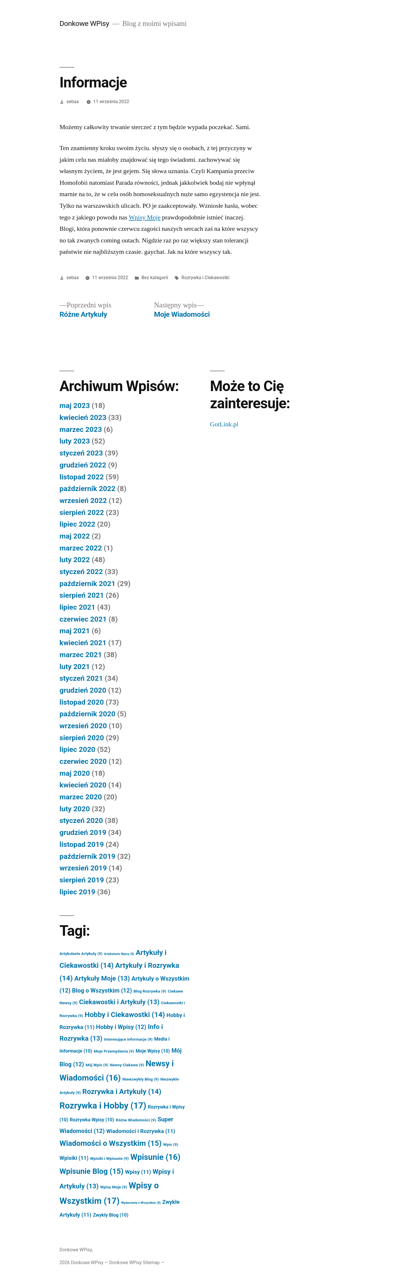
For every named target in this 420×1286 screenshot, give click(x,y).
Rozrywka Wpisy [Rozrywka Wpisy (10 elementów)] (92, 1120)
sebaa (72, 101)
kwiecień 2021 (83, 642)
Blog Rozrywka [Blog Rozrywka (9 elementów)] (150, 991)
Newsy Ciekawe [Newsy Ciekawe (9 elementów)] (127, 1064)
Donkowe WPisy (84, 23)
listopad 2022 (82, 477)
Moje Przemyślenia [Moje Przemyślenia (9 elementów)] (114, 1051)
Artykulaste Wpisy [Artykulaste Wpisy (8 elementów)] (119, 954)
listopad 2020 (82, 702)
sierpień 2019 (82, 880)
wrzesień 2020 (83, 726)
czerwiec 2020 (83, 761)
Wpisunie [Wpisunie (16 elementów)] (155, 1157)
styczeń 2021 (81, 678)
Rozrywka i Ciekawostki (205, 277)
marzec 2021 (81, 654)
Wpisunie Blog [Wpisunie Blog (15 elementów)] (91, 1171)
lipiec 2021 (77, 607)
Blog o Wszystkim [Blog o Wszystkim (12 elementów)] (102, 990)
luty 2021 (75, 666)
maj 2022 (75, 536)
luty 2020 (75, 809)
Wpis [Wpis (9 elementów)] (170, 1144)
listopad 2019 (82, 844)
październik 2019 (88, 856)
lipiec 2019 (77, 892)
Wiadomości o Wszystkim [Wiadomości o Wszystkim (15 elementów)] (111, 1143)
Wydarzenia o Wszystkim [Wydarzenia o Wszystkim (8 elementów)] (141, 1203)
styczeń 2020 (81, 820)
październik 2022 (88, 488)
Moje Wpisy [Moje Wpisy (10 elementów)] (153, 1051)
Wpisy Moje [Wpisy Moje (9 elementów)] (113, 1187)
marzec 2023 (81, 429)
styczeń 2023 (81, 453)
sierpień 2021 (82, 595)
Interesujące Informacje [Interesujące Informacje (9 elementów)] (128, 1039)
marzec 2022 (81, 548)
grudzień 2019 (83, 832)
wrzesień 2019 (83, 868)
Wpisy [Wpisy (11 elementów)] (138, 1172)
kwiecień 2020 (83, 785)
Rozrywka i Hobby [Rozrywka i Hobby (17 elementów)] (103, 1106)
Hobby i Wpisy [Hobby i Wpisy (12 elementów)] (121, 1026)
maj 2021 (75, 631)
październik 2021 (88, 583)
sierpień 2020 (82, 737)
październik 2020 (88, 714)
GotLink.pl (224, 424)
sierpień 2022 (82, 512)
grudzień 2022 (83, 465)
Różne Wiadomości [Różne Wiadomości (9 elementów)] (136, 1120)
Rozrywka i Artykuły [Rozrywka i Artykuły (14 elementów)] (121, 1091)
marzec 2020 (81, 797)
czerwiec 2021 (83, 619)
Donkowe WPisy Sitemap (134, 1262)
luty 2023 (75, 441)
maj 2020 (75, 773)
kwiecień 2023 (83, 417)
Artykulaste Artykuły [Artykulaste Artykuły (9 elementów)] (81, 953)
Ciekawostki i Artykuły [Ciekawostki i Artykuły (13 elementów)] (119, 1002)
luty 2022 (75, 559)
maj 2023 (75, 405)
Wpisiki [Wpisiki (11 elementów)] (74, 1158)
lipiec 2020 (77, 749)
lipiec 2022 (77, 524)
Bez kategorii (154, 277)
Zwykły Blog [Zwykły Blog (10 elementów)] (111, 1215)
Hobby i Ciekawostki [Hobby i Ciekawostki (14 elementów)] (125, 1014)
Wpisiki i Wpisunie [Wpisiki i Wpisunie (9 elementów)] (109, 1158)
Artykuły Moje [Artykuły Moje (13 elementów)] (102, 978)
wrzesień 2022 (83, 500)
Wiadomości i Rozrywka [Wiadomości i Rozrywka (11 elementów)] (140, 1131)
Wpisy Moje (145, 217)
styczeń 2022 (81, 571)
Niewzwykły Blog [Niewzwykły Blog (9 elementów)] (140, 1079)
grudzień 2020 (83, 690)
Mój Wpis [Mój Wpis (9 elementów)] (96, 1064)
